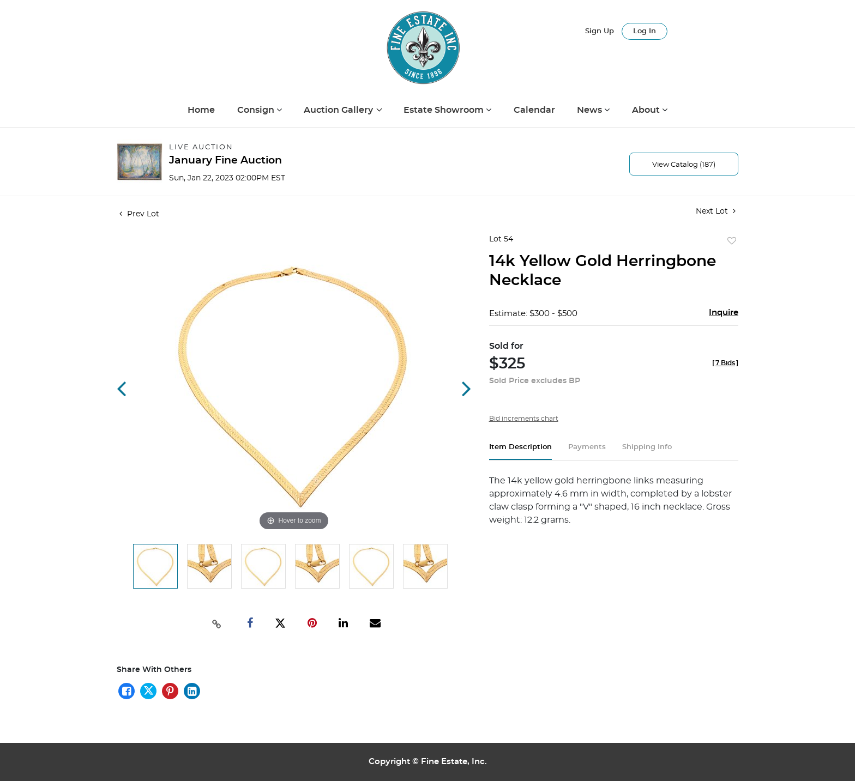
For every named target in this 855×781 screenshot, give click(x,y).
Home (201, 110)
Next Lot (716, 211)
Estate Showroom (445, 110)
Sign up (599, 31)
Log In (644, 31)
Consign (256, 110)
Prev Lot (139, 214)
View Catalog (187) (683, 164)
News (590, 110)
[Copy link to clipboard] (217, 622)
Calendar (534, 110)
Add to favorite (731, 241)
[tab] (520, 451)
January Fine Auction (225, 160)
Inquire (723, 312)
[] (725, 363)
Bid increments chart (523, 418)
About (647, 110)
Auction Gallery (339, 110)
